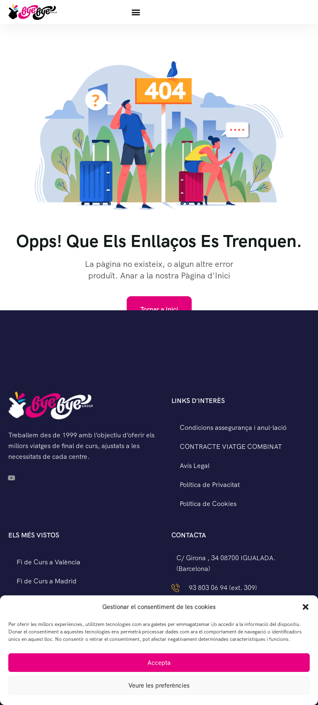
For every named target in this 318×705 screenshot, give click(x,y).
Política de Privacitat (210, 484)
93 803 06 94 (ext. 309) (223, 587)
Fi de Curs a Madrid (47, 581)
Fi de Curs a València (48, 562)
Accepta (159, 663)
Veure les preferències (159, 685)
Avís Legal (195, 465)
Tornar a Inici (159, 309)
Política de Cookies (208, 503)
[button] (305, 607)
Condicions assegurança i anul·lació (233, 427)
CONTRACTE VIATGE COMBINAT (231, 446)
